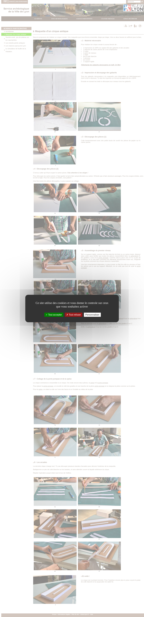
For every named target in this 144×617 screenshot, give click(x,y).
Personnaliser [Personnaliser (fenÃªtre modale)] (92, 315)
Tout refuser (73, 315)
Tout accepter (54, 315)
